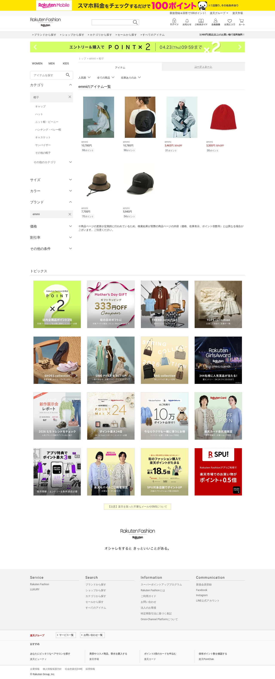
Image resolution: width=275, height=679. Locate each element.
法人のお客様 (148, 607)
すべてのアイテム (96, 607)
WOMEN (37, 63)
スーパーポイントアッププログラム (161, 584)
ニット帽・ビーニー (46, 121)
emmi (92, 58)
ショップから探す (96, 590)
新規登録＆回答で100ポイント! (188, 13)
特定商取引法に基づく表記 (156, 613)
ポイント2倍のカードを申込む (160, 653)
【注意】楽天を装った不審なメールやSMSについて (137, 506)
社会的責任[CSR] (73, 669)
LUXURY (35, 589)
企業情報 (35, 669)
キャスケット (43, 137)
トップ (82, 58)
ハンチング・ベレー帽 (48, 129)
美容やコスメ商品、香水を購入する (108, 653)
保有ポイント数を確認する (213, 653)
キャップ (40, 106)
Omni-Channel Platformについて (159, 619)
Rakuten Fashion (39, 584)
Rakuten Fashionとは (153, 590)
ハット (39, 114)
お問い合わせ (148, 601)
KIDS (66, 63)
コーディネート (203, 66)
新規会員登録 (204, 584)
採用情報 (90, 669)
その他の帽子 (43, 152)
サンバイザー (43, 145)
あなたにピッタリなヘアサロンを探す (50, 653)
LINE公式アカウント (208, 600)
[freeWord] (51, 75)
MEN (52, 63)
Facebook (201, 590)
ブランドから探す (96, 584)
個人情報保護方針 (52, 669)
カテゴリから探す (96, 596)
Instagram (202, 595)
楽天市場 (237, 13)
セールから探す (95, 601)
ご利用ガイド (148, 596)
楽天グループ (217, 13)
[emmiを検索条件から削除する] (70, 214)
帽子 (36, 97)
